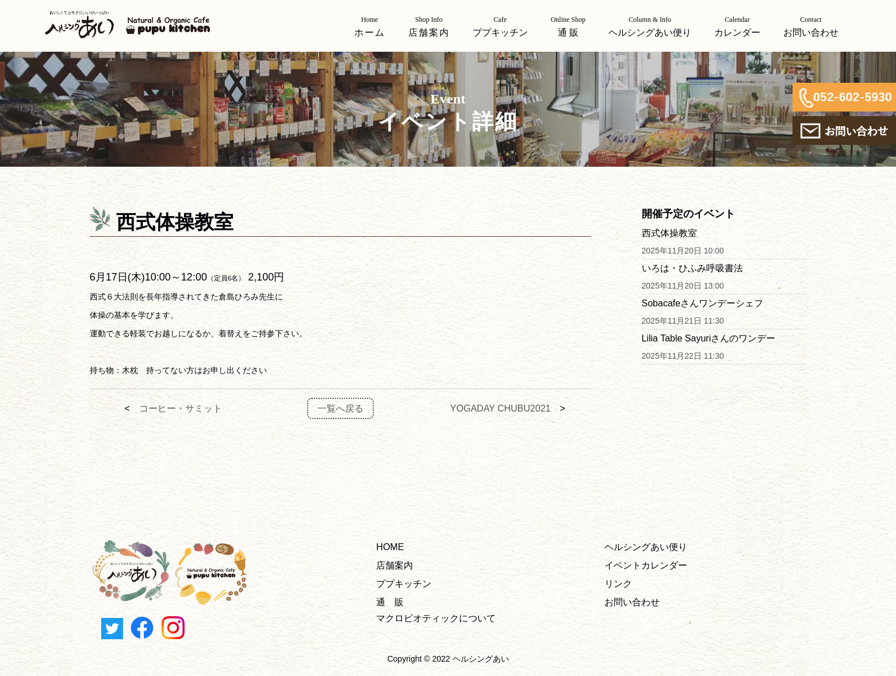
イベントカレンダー (645, 565)
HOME (390, 547)
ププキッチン (403, 584)
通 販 (390, 602)
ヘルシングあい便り (645, 547)
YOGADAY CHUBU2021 (500, 408)
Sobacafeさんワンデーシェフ (703, 303)
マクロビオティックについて (436, 618)
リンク (618, 584)
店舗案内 (394, 565)
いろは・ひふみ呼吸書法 (692, 268)
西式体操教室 (669, 233)
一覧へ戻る (340, 408)
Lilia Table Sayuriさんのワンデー (709, 338)
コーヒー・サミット (180, 408)
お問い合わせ (632, 602)
